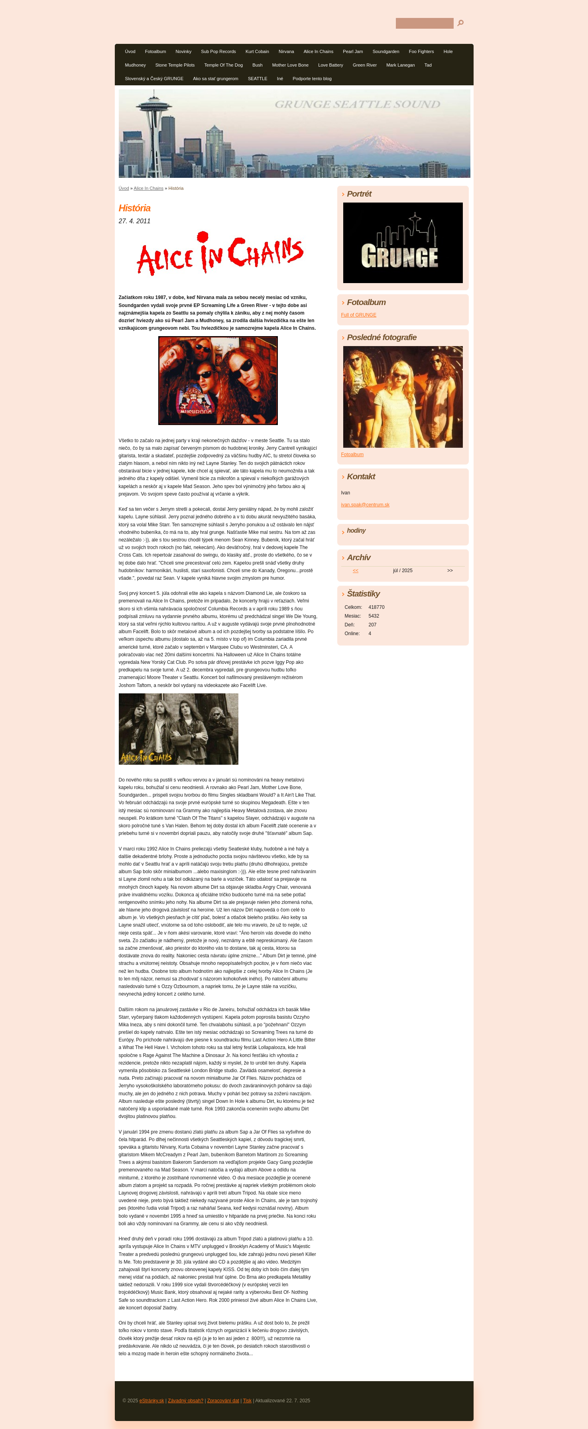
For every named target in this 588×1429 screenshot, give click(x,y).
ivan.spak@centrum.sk (365, 505)
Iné (280, 78)
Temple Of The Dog (223, 65)
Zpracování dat (223, 1400)
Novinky (183, 51)
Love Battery (330, 65)
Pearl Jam (353, 51)
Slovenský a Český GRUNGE (154, 78)
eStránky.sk (152, 1400)
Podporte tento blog (312, 78)
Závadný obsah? (185, 1400)
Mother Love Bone (290, 65)
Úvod (130, 51)
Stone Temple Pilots (175, 65)
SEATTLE (257, 78)
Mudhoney (135, 65)
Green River (365, 65)
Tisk (247, 1400)
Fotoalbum (155, 51)
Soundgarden (386, 51)
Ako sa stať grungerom (215, 78)
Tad (428, 65)
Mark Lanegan (400, 65)
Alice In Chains (319, 51)
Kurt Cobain (257, 51)
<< (355, 570)
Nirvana (286, 51)
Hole (448, 51)
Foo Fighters (421, 51)
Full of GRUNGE (359, 315)
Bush (257, 65)
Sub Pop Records (218, 51)
